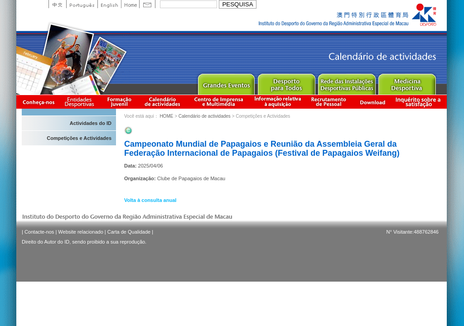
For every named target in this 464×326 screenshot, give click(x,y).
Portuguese (81, 4)
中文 (57, 4)
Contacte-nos (39, 232)
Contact (147, 4)
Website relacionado (80, 232)
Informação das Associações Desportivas (81, 102)
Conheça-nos (38, 102)
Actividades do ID (90, 123)
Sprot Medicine (407, 82)
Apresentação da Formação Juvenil (119, 102)
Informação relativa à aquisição (277, 102)
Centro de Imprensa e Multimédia (219, 102)
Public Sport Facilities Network (346, 82)
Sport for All (286, 82)
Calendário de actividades (162, 102)
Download (372, 102)
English (109, 4)
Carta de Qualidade (128, 232)
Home (130, 4)
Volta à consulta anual (150, 200)
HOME (166, 116)
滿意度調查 (419, 102)
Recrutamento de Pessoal (329, 102)
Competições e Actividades (79, 138)
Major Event (226, 82)
